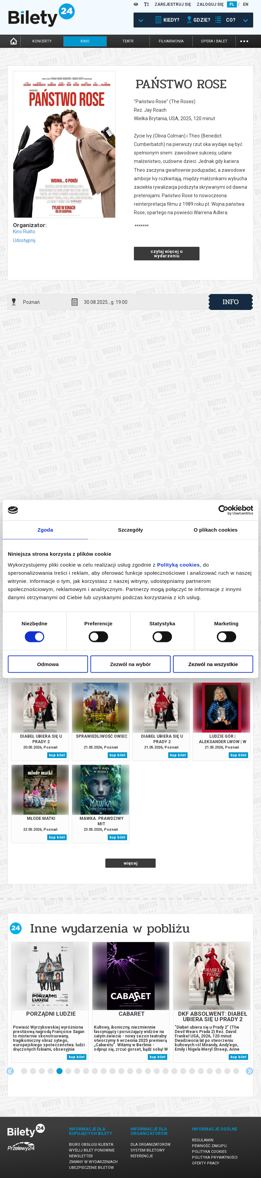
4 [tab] (51, 1071)
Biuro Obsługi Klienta (91, 1144)
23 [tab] (218, 1071)
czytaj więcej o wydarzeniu (166, 253)
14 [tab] (139, 1071)
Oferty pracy (205, 1163)
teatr (128, 41)
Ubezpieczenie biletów (91, 1167)
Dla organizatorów (150, 1144)
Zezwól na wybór (130, 664)
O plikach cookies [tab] (216, 530)
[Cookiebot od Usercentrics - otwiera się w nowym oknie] (223, 510)
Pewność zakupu (209, 1146)
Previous (10, 1071)
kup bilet (57, 755)
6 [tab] (68, 1071)
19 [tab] (183, 1071)
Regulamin (202, 1140)
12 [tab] (121, 1071)
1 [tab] (24, 1071)
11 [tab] (112, 1071)
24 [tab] (227, 1071)
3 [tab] (42, 1071)
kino (85, 41)
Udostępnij (24, 240)
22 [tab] (210, 1071)
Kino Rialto (24, 231)
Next (249, 1071)
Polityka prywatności (215, 1157)
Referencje (141, 1156)
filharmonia (171, 41)
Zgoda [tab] (45, 530)
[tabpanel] (50, 1002)
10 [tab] (104, 1071)
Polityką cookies (178, 564)
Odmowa (47, 664)
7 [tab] (77, 1071)
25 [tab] (236, 1071)
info (231, 302)
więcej (131, 863)
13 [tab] (130, 1071)
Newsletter (81, 1156)
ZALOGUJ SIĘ (210, 4)
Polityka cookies (209, 1151)
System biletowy (147, 1150)
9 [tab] (95, 1071)
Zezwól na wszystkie (213, 664)
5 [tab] (59, 1071)
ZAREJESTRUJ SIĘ (173, 4)
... (244, 40)
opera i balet (214, 41)
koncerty (42, 41)
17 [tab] (165, 1071)
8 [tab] (86, 1071)
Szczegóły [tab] (130, 530)
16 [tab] (157, 1071)
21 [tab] (201, 1071)
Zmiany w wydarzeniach (93, 1162)
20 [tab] (192, 1071)
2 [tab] (33, 1071)
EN (245, 4)
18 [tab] (174, 1071)
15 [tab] (148, 1071)
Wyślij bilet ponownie (92, 1150)
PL (231, 4)
